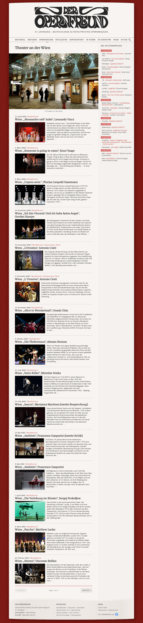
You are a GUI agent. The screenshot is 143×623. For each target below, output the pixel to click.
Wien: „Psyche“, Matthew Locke (35, 529)
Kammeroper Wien (52, 245)
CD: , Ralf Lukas (116, 80)
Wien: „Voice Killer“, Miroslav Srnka (38, 373)
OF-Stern (91, 40)
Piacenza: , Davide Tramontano (116, 114)
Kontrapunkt (77, 40)
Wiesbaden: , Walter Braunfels (116, 147)
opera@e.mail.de (28, 615)
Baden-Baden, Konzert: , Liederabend (116, 104)
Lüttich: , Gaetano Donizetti (114, 84)
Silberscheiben (62, 613)
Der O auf (106, 614)
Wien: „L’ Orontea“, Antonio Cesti (36, 279)
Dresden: (112, 121)
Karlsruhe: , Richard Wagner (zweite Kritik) (116, 109)
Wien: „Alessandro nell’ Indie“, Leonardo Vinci (44, 119)
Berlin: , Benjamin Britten (117, 96)
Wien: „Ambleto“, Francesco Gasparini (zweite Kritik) (49, 435)
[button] (86, 590)
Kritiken (32, 40)
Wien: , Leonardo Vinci (116, 55)
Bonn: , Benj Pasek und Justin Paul (116, 73)
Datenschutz (113, 610)
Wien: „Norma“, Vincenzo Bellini (35, 561)
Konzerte (71, 608)
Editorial (20, 40)
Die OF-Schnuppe (62, 615)
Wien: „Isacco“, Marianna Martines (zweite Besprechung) (51, 404)
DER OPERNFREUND (23, 604)
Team (116, 40)
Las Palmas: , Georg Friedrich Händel (115, 60)
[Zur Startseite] (71, 17)
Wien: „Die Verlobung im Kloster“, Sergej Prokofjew (48, 498)
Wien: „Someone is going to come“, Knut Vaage (45, 150)
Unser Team (102, 607)
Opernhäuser (46, 40)
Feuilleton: (116, 142)
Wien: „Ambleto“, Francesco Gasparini (39, 467)
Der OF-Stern (74, 613)
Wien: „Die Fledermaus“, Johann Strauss (41, 341)
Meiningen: (113, 64)
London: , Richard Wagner (115, 89)
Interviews (80, 608)
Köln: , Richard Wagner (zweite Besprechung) (115, 159)
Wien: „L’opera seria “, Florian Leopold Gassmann (46, 182)
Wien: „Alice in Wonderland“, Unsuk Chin (41, 310)
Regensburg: (113, 127)
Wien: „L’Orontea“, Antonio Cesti (35, 247)
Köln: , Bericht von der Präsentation (116, 154)
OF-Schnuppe (104, 40)
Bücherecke (76, 610)
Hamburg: (112, 92)
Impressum (102, 610)
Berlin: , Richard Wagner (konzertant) (116, 68)
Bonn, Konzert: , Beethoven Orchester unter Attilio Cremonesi (115, 132)
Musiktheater (33, 116)
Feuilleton (61, 40)
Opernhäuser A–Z (63, 610)
